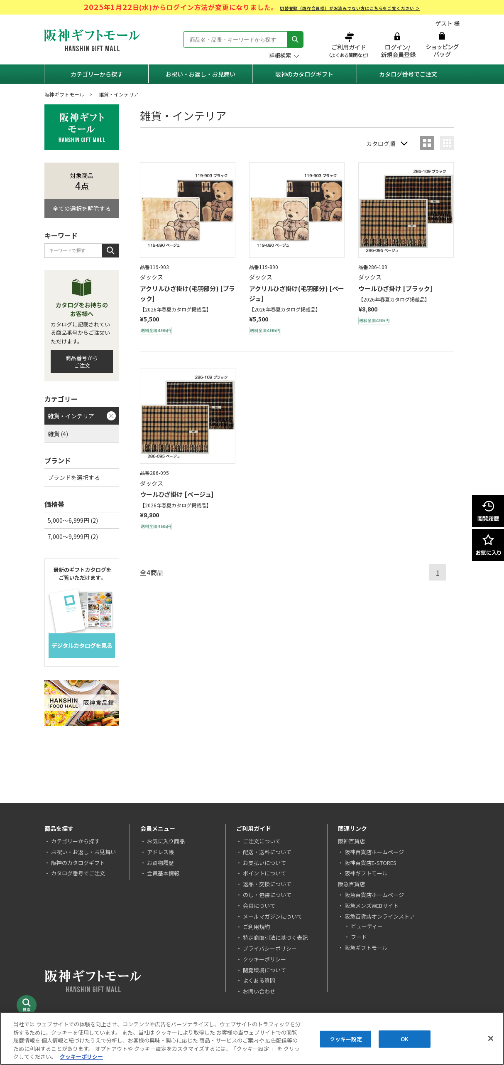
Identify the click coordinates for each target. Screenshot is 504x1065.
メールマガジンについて (272, 916)
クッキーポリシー (264, 959)
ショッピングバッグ (442, 44)
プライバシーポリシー (270, 948)
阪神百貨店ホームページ (374, 852)
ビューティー (367, 926)
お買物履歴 (160, 863)
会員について (259, 905)
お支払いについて (264, 863)
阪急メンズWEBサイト (372, 905)
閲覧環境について (264, 970)
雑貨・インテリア (71, 416)
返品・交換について (267, 884)
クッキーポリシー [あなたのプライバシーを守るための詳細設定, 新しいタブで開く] (81, 1056)
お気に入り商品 (166, 841)
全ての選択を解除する (82, 208)
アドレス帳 (160, 852)
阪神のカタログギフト (304, 74)
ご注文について (262, 841)
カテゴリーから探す (97, 74)
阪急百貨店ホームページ (374, 895)
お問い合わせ (259, 991)
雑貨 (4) (58, 434)
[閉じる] (491, 1038)
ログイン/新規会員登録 (397, 44)
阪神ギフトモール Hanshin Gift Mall (92, 40)
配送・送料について (267, 852)
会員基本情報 (163, 873)
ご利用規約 (256, 927)
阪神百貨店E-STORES (370, 863)
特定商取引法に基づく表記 (275, 937)
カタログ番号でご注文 (408, 74)
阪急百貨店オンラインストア (380, 916)
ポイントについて (264, 873)
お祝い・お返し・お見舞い (200, 74)
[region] (252, 1038)
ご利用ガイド (349, 44)
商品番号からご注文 (82, 361)
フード (359, 937)
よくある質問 (259, 980)
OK (405, 1039)
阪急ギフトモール (366, 947)
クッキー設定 (346, 1039)
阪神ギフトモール (64, 94)
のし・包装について (267, 895)
